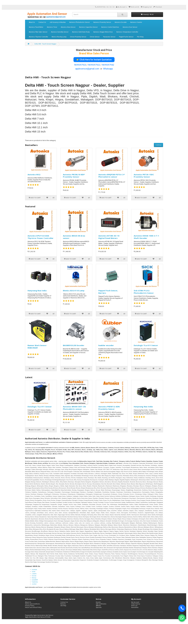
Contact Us (42, 22)
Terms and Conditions (32, 604)
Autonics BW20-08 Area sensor (74, 236)
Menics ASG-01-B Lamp (73, 290)
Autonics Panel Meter (36, 27)
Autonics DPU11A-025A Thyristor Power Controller (41, 236)
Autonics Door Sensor (130, 27)
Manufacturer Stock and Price (94, 50)
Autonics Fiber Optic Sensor (38, 32)
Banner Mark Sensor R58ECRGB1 (37, 346)
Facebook (34, 569)
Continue (158, 145)
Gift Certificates (101, 604)
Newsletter (134, 607)
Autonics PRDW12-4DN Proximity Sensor (109, 407)
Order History (135, 604)
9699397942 (108, 65)
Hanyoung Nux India (37, 290)
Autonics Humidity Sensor (59, 32)
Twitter (33, 571)
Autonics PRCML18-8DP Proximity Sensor (74, 175)
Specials (99, 607)
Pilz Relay (140, 37)
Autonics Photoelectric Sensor (79, 22)
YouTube (34, 575)
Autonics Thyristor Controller (38, 37)
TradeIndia (35, 582)
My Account (135, 602)
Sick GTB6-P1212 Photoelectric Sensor (144, 291)
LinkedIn (34, 573)
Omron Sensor (95, 37)
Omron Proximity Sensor (78, 37)
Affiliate (98, 605)
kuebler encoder (106, 345)
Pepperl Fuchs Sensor (126, 37)
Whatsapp (108, 68)
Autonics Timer (52, 27)
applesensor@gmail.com (87, 68)
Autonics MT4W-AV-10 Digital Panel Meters (108, 236)
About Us (32, 22)
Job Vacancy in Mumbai (58, 22)
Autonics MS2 (34, 174)
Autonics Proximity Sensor (102, 22)
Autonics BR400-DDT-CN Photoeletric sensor (74, 407)
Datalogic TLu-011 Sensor (146, 345)
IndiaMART (35, 580)
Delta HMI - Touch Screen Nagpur (45, 44)
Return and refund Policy (33, 607)
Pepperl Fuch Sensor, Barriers (108, 291)
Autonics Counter (136, 22)
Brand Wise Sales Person (94, 53)
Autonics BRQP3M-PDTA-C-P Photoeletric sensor (111, 175)
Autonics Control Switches (110, 27)
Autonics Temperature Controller (127, 32)
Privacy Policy (29, 605)
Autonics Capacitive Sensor (88, 27)
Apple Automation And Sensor (43, 615)
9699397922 (94, 65)
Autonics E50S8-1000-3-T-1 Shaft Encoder (146, 236)
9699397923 (80, 65)
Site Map (63, 605)
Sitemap (34, 578)
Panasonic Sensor (109, 37)
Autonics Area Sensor (68, 27)
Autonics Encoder (121, 22)
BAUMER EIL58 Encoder (73, 345)
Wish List (134, 605)
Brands (98, 602)
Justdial (34, 584)
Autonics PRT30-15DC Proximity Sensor (144, 175)
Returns (63, 604)
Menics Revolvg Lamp (59, 37)
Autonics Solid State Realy (81, 32)
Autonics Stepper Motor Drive (103, 32)
